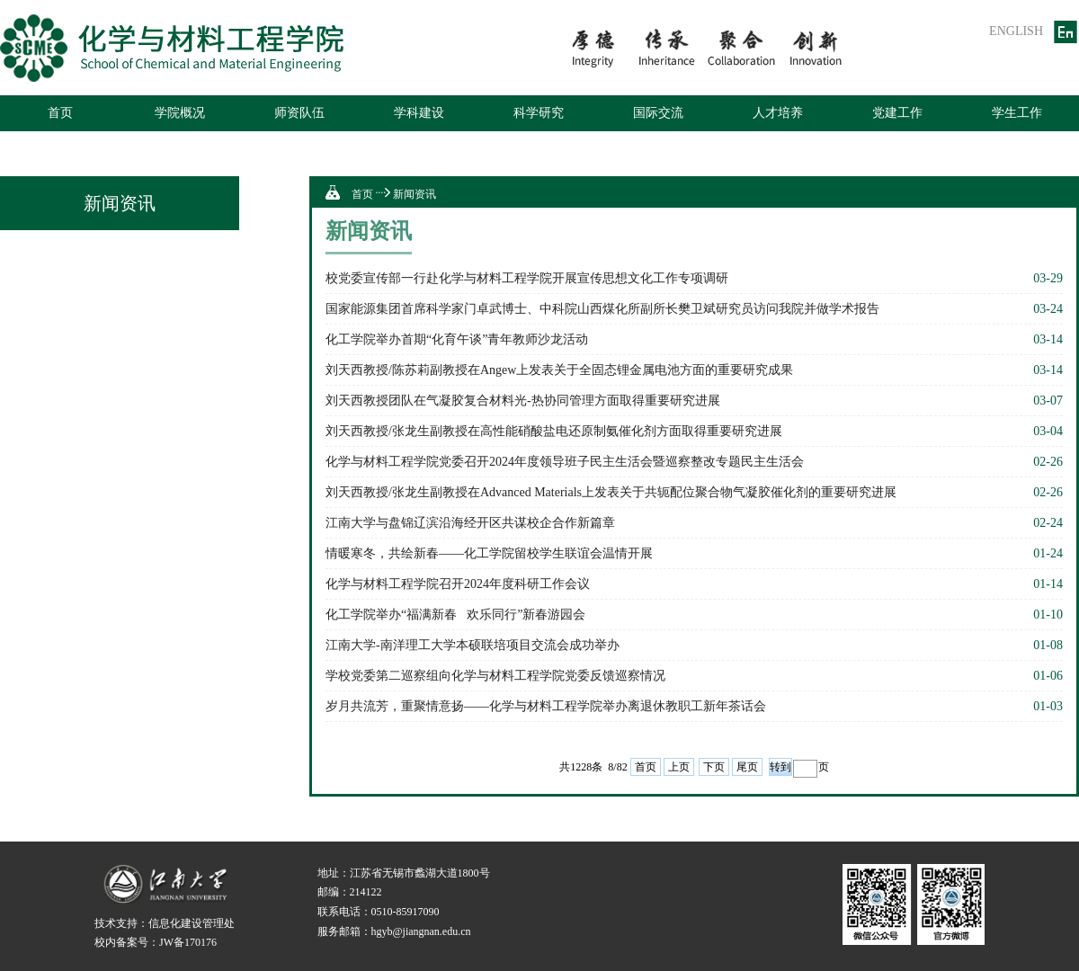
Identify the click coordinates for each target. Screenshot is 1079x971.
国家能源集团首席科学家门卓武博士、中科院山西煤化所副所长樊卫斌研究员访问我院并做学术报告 (602, 309)
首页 (60, 113)
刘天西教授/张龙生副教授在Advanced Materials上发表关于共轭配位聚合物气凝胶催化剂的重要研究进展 (610, 492)
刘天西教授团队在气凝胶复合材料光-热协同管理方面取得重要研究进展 (522, 400)
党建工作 (897, 113)
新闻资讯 (414, 194)
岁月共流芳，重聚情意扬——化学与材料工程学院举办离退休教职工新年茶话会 (545, 706)
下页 (714, 767)
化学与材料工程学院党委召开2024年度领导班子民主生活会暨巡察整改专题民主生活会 (564, 461)
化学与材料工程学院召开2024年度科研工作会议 (457, 584)
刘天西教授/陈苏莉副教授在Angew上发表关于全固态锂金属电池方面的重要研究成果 (559, 370)
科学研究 (538, 113)
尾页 (747, 767)
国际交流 (658, 113)
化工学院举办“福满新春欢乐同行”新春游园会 (455, 614)
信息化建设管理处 (191, 923)
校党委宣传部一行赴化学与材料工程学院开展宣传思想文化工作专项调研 (526, 278)
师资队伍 (299, 113)
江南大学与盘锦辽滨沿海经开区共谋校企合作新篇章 (470, 523)
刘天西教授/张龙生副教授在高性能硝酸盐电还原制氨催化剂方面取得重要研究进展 (553, 431)
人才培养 (778, 113)
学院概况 (180, 113)
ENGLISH (1016, 31)
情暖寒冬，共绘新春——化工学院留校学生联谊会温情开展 (489, 553)
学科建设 (419, 113)
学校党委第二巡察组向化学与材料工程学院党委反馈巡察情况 (495, 675)
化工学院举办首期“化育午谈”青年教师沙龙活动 (456, 339)
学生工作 (1017, 113)
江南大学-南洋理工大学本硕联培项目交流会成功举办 (472, 645)
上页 (679, 767)
